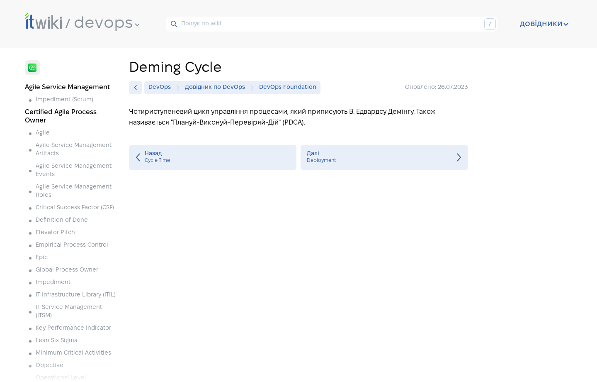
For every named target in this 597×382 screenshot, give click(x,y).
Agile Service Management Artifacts (74, 150)
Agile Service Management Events (74, 170)
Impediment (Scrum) (64, 100)
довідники (544, 24)
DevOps (161, 88)
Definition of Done (62, 220)
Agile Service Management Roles (74, 191)
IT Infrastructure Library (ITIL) (76, 295)
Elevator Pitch (55, 232)
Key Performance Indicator (73, 328)
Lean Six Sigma (57, 340)
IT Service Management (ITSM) (69, 311)
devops (107, 23)
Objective (49, 365)
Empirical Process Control (72, 245)
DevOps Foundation (287, 87)
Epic (42, 257)
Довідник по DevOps (217, 88)
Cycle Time (212, 157)
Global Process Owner (67, 270)
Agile (43, 133)
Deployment (384, 157)
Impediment (53, 282)
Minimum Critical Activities (73, 353)
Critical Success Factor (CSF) (75, 208)
